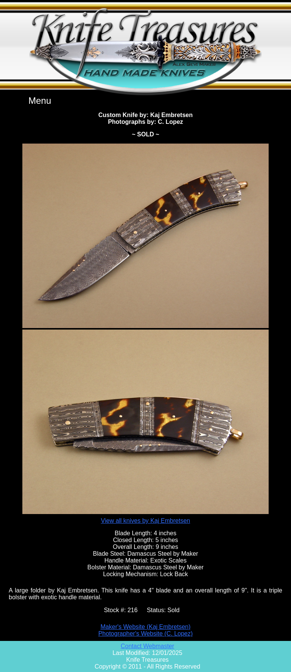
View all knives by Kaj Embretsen (145, 520)
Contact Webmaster (147, 646)
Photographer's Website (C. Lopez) (145, 633)
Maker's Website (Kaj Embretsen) (145, 627)
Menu (39, 100)
